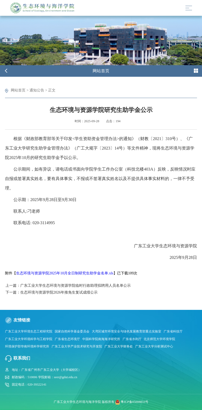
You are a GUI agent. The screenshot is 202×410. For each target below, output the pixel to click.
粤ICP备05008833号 (134, 402)
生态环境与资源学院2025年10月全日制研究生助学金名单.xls (64, 273)
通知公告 (36, 90)
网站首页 (18, 90)
